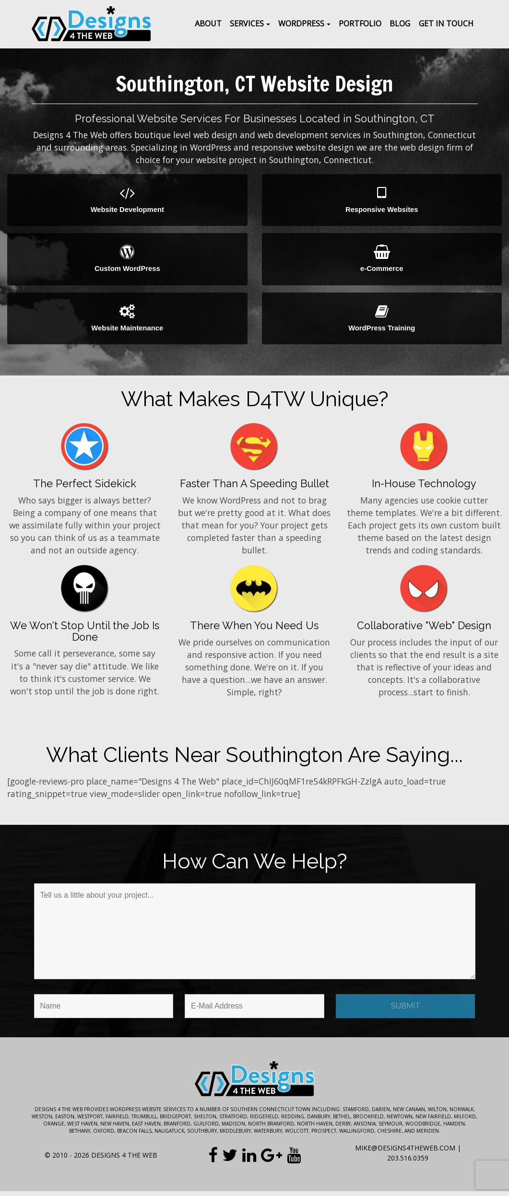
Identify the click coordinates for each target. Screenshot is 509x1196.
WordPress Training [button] (382, 321)
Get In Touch (446, 23)
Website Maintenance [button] (127, 321)
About (208, 23)
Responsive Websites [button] (382, 200)
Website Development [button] (127, 200)
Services (247, 23)
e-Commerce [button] (382, 260)
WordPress (301, 23)
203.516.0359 (407, 1162)
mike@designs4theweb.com (405, 1152)
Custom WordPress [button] (127, 260)
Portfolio (360, 23)
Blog (400, 23)
